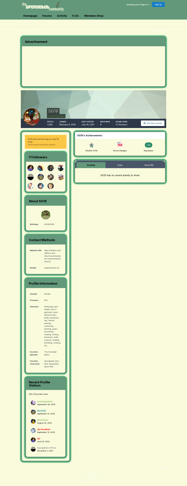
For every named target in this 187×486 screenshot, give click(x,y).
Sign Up (158, 4)
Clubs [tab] (120, 165)
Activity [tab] (91, 165)
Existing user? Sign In (138, 4)
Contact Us (94, 476)
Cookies (105, 476)
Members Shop (93, 15)
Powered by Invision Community (93, 482)
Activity (62, 15)
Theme (81, 476)
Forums (47, 15)
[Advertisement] (74, 66)
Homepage (30, 15)
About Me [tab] (149, 165)
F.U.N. (75, 15)
